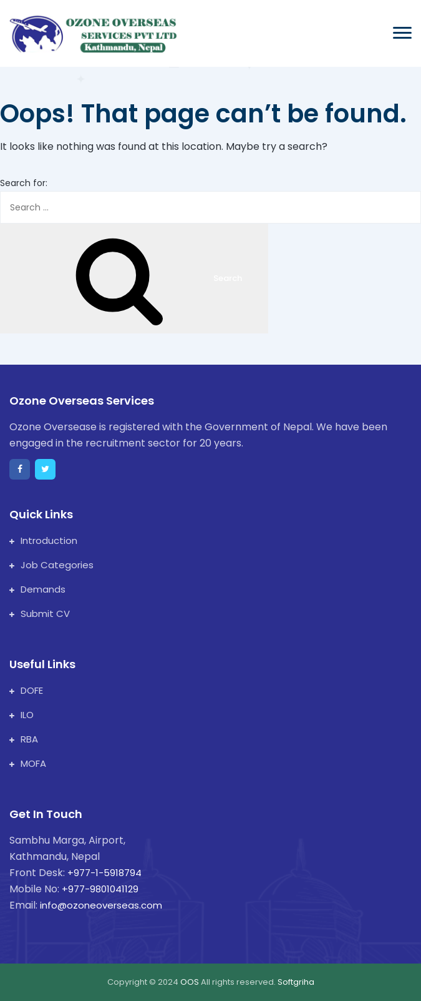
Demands (37, 589)
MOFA (27, 763)
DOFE (26, 690)
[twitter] (45, 469)
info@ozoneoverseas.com (101, 905)
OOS (190, 982)
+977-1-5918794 (104, 872)
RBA (23, 739)
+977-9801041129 (100, 888)
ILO (21, 714)
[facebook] (19, 469)
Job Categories (51, 564)
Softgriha (296, 982)
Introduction (43, 540)
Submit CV (39, 613)
